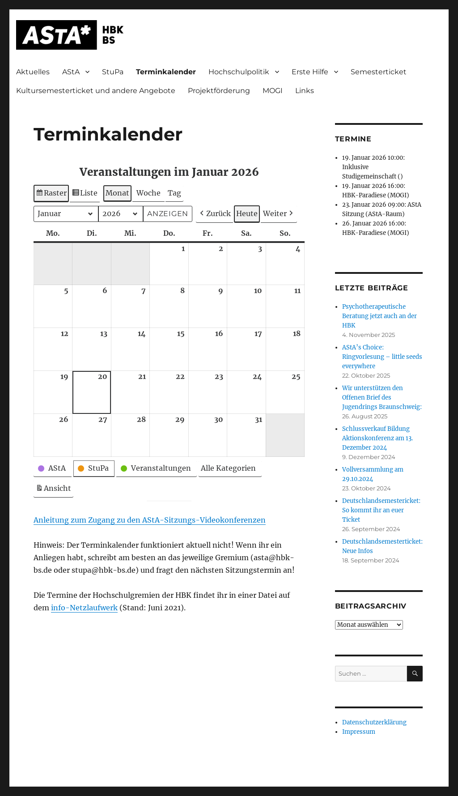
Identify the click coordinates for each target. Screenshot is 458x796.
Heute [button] (247, 213)
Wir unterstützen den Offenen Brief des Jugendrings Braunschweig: (382, 397)
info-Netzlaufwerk (84, 607)
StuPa (112, 72)
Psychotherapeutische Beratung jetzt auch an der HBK (379, 316)
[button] (214, 213)
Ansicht (54, 489)
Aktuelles (33, 72)
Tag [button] (174, 192)
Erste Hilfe (310, 72)
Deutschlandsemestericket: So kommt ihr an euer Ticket (381, 510)
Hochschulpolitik (238, 72)
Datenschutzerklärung (374, 722)
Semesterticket (379, 72)
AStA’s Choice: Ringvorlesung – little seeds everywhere (382, 357)
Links (304, 90)
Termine (353, 139)
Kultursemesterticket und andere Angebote (95, 90)
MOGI (273, 90)
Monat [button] (117, 192)
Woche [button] (148, 192)
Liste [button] (85, 194)
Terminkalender (166, 72)
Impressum (358, 732)
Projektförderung (219, 90)
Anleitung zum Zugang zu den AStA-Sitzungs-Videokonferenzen (150, 519)
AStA (71, 72)
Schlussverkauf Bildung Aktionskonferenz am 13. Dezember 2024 (377, 438)
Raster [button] (52, 194)
